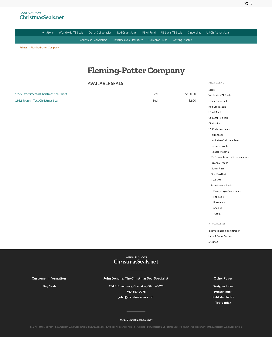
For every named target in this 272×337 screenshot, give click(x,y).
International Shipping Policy (224, 230)
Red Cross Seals (127, 32)
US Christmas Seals (218, 32)
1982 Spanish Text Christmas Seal (36, 100)
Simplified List (218, 174)
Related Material (220, 151)
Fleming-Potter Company (45, 47)
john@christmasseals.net (136, 297)
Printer (23, 47)
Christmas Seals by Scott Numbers (230, 157)
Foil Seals (218, 196)
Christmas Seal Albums (93, 39)
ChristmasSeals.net (42, 17)
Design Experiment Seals (226, 191)
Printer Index (223, 291)
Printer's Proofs (219, 146)
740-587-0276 (136, 291)
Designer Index (223, 286)
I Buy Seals (49, 286)
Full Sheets (217, 134)
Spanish (217, 207)
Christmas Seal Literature (128, 39)
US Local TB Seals (171, 32)
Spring (216, 213)
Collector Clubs (157, 39)
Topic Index (223, 302)
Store (49, 32)
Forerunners (220, 202)
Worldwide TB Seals (71, 32)
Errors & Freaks (219, 162)
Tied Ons (216, 179)
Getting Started (182, 39)
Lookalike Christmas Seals (225, 140)
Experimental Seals (221, 185)
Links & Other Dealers (221, 236)
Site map (213, 241)
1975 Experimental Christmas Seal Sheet (41, 94)
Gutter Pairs (217, 168)
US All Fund (149, 32)
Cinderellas (194, 32)
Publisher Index (223, 297)
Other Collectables (100, 32)
